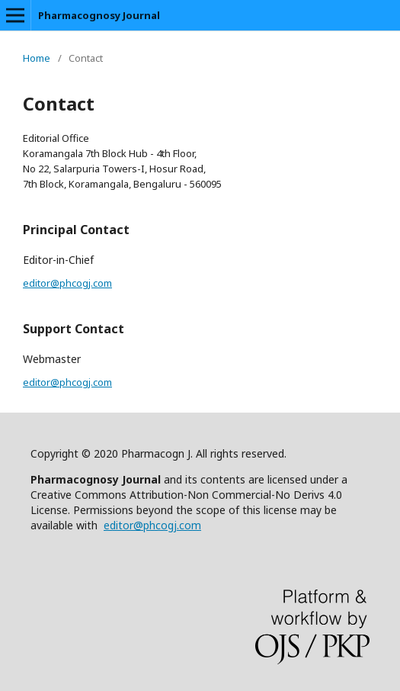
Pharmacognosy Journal (99, 15)
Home (36, 58)
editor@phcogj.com (67, 283)
